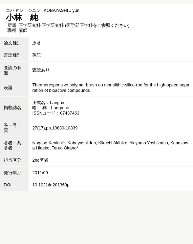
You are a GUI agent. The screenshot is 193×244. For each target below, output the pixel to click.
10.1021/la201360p (50, 184)
